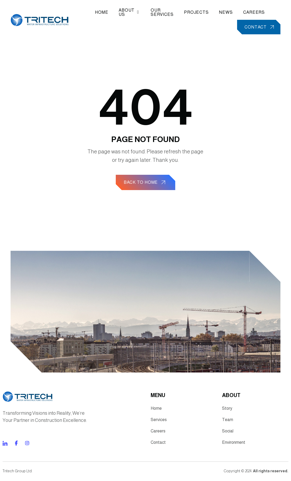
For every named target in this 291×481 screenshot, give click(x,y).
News (225, 12)
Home (102, 12)
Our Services (161, 12)
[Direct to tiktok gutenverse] (16, 445)
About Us (129, 12)
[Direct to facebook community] (5, 445)
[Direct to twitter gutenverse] (27, 445)
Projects (196, 12)
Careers (254, 12)
